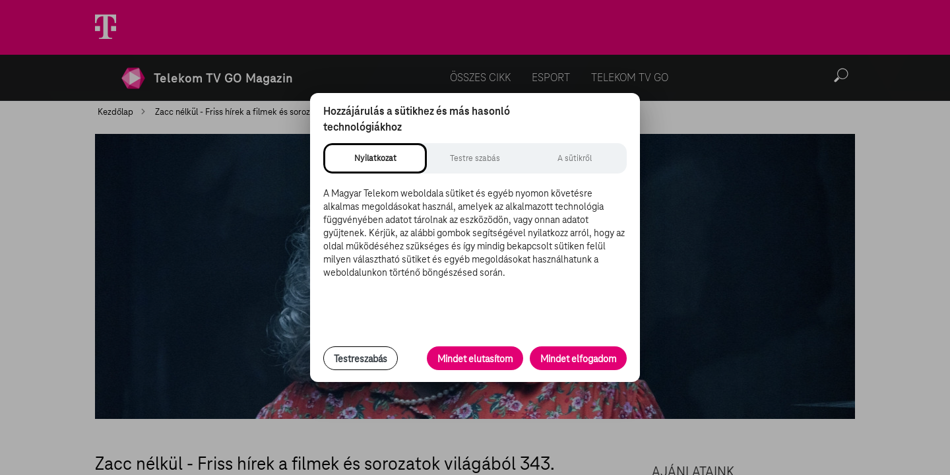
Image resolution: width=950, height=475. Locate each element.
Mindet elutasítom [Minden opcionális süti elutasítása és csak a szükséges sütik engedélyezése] (475, 359)
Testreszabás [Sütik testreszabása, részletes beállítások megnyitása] (360, 359)
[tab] (375, 158)
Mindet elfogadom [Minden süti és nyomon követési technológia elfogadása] (578, 359)
